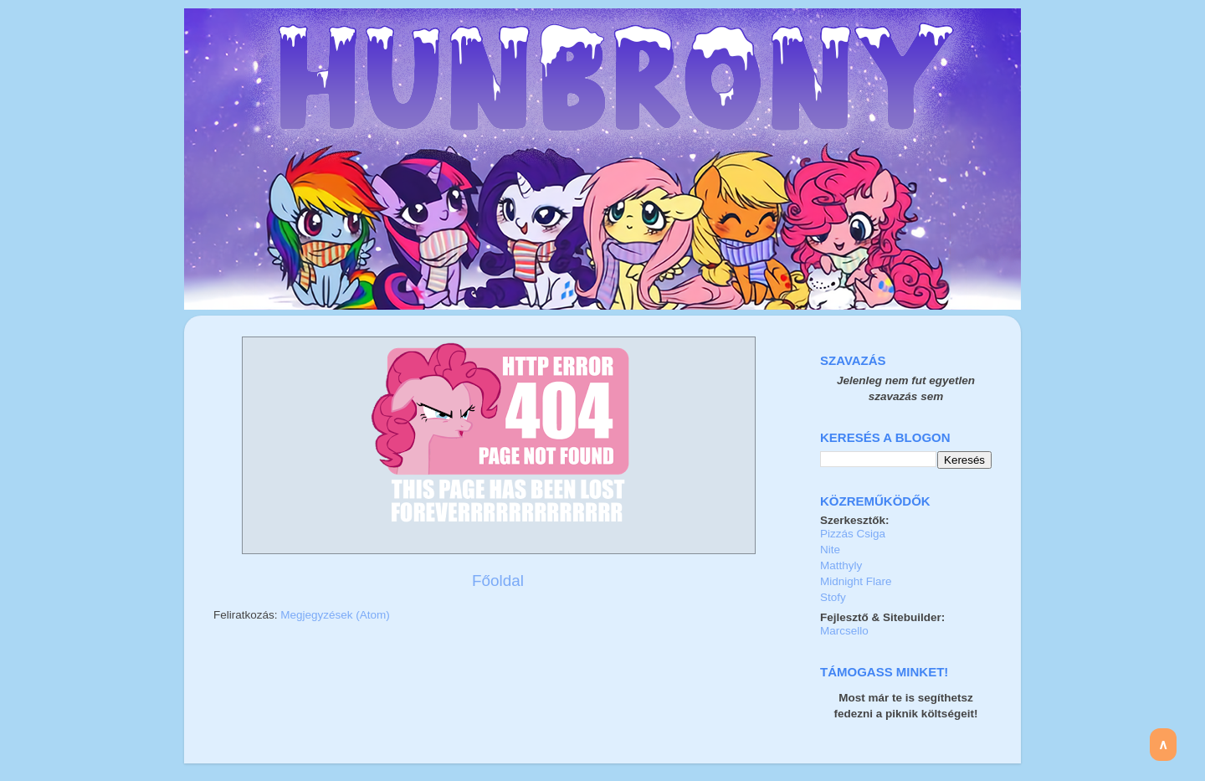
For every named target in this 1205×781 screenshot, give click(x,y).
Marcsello (844, 630)
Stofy (833, 597)
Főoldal (498, 580)
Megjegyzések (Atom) (335, 615)
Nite (830, 549)
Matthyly (841, 565)
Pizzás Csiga (852, 533)
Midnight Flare (856, 581)
